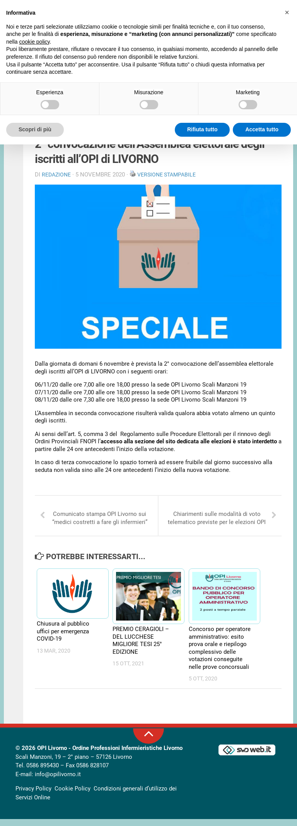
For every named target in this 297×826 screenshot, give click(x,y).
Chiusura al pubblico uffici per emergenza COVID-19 (63, 638)
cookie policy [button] (34, 42)
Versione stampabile (171, 177)
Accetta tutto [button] (261, 129)
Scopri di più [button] (35, 129)
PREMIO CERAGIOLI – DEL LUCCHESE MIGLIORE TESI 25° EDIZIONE (141, 647)
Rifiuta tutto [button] (202, 129)
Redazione (57, 177)
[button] (287, 12)
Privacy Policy (33, 795)
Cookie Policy (72, 795)
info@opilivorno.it (58, 781)
